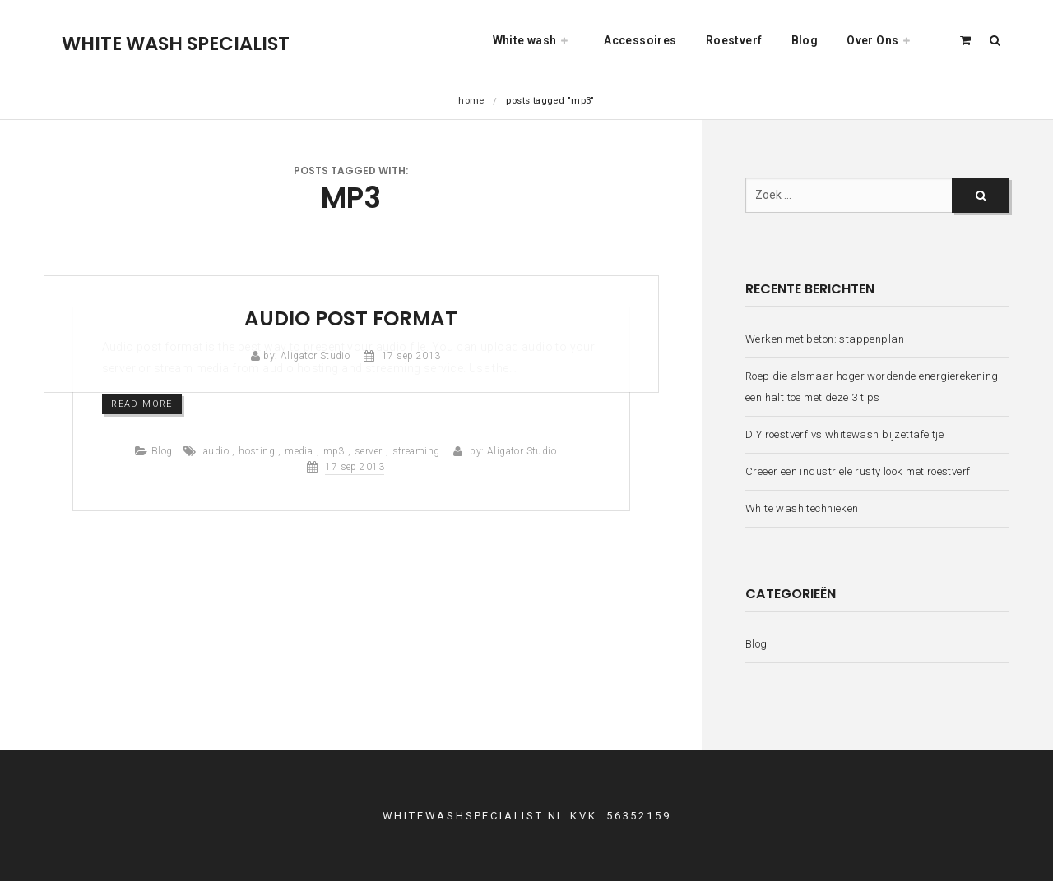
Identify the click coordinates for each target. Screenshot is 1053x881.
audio (216, 451)
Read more (142, 404)
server (369, 451)
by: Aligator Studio (306, 356)
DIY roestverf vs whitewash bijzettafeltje (844, 434)
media (299, 451)
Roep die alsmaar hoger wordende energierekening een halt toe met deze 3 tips (872, 387)
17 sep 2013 (411, 356)
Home (471, 100)
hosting (257, 451)
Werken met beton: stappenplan (824, 339)
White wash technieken (802, 508)
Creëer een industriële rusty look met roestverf (858, 471)
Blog (162, 451)
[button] (995, 40)
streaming (416, 451)
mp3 (334, 451)
